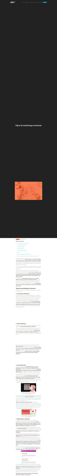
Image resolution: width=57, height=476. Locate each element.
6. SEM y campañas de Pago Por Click (24, 254)
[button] (26, 2)
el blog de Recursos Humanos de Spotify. (26, 465)
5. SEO (18, 252)
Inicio (23, 2)
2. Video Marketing (20, 246)
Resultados (31, 2)
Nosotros (40, 2)
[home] (12, 2)
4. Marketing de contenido (22, 250)
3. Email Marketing (20, 248)
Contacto (44, 2)
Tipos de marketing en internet (23, 243)
